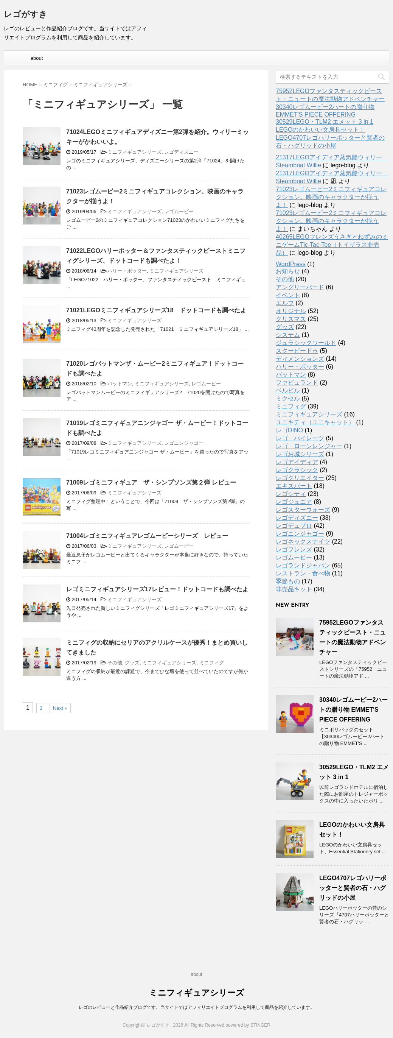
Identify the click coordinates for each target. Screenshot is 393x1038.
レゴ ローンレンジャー (309, 446)
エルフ (285, 303)
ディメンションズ (300, 358)
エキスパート (294, 486)
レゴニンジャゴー (183, 443)
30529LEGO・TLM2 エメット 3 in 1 (324, 121)
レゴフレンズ (294, 549)
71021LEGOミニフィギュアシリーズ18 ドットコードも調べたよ (156, 310)
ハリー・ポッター (127, 271)
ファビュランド (297, 382)
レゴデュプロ (294, 525)
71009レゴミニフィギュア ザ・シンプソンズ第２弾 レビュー (151, 482)
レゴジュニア (294, 502)
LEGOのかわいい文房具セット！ (320, 129)
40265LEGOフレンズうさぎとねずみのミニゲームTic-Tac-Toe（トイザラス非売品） (332, 245)
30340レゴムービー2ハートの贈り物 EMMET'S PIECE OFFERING (353, 710)
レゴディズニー (181, 152)
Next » (60, 708)
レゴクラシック (297, 470)
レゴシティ (291, 494)
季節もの (288, 581)
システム (288, 335)
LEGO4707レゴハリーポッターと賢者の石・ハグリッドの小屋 (352, 888)
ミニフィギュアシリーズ (134, 152)
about (37, 58)
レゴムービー (179, 211)
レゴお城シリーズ (300, 454)
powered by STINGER (247, 1025)
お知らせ (288, 271)
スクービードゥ (297, 351)
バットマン (119, 384)
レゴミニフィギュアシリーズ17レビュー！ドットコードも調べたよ (157, 589)
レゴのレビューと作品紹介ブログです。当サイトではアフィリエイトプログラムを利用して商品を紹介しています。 (197, 1007)
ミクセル (288, 398)
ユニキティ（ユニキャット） (315, 422)
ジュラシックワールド (306, 343)
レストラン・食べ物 (303, 573)
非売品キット (294, 589)
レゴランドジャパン (303, 565)
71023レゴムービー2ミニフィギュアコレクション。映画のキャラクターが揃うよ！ (331, 197)
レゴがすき (25, 15)
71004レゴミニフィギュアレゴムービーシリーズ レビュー (147, 536)
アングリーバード (300, 287)
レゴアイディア (297, 462)
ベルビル (288, 390)
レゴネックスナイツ (303, 541)
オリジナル (291, 311)
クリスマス (291, 319)
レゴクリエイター (300, 478)
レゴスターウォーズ (303, 510)
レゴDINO (289, 430)
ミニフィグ (211, 663)
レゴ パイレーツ (300, 438)
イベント (288, 295)
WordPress (291, 264)
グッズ (132, 663)
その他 (114, 663)
